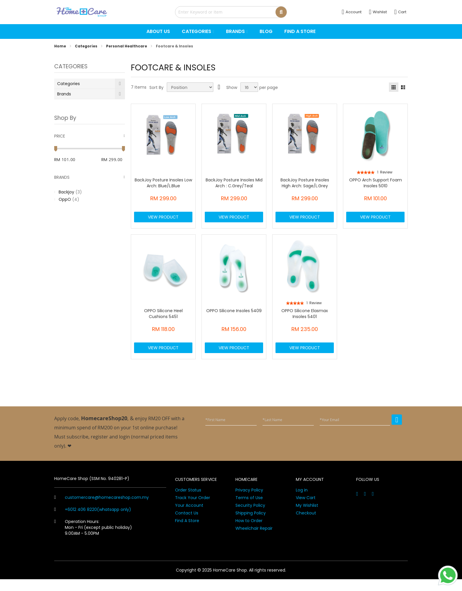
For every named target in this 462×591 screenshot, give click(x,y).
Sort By (156, 87)
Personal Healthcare (127, 46)
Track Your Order (192, 509)
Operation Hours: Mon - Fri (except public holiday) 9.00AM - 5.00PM (93, 539)
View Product (163, 220)
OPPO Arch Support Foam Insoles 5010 (375, 183)
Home (60, 46)
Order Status (188, 502)
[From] (76, 160)
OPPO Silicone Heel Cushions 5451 (163, 319)
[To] (117, 160)
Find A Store (187, 532)
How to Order (249, 532)
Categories (86, 46)
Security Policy (250, 517)
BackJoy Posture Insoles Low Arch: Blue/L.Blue (163, 183)
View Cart (306, 509)
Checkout (306, 525)
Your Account (189, 517)
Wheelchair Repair (254, 540)
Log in (302, 502)
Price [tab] (59, 136)
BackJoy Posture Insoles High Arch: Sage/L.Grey (304, 183)
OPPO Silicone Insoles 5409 (234, 316)
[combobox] (231, 12)
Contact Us (186, 525)
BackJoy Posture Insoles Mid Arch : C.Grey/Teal (234, 183)
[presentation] (357, 452)
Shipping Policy (250, 525)
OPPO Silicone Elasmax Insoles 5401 (304, 319)
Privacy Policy (249, 502)
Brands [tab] (62, 177)
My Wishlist (307, 517)
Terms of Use (249, 509)
